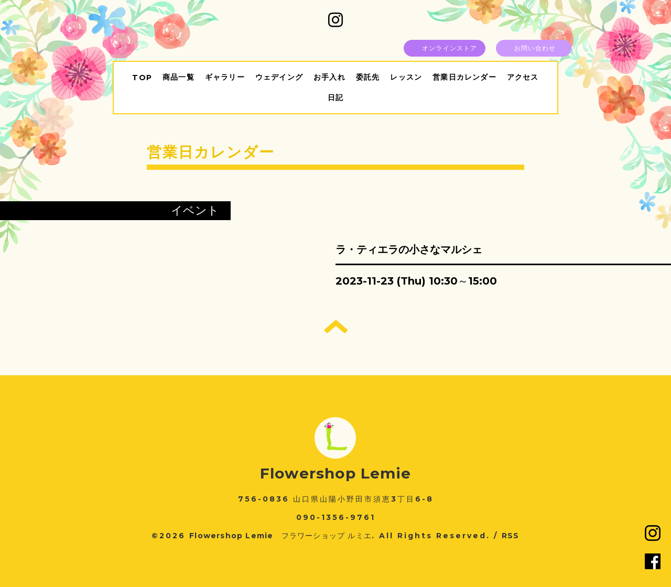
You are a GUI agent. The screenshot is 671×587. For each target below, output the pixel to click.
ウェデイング (279, 77)
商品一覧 (178, 77)
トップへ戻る (336, 326)
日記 (335, 97)
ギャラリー (225, 77)
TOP (142, 77)
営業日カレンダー (464, 77)
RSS (511, 535)
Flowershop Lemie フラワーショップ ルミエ (280, 535)
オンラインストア (450, 48)
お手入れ (329, 77)
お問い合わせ (535, 48)
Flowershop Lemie (335, 473)
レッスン (406, 77)
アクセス (523, 77)
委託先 (368, 77)
